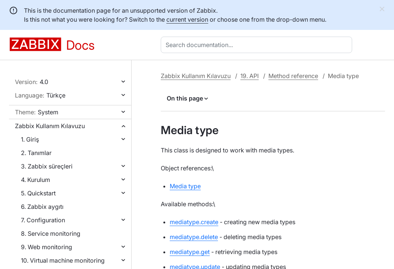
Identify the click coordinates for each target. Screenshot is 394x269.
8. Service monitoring (50, 233)
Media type (185, 186)
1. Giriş (30, 139)
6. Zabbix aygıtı (42, 206)
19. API (249, 76)
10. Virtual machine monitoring (63, 260)
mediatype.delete (194, 237)
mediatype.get (190, 252)
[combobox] (258, 45)
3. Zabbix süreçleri (47, 166)
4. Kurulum (35, 179)
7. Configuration (43, 220)
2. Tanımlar (36, 153)
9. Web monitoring (46, 247)
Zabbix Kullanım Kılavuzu (50, 126)
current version (187, 19)
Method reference (293, 76)
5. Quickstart (38, 193)
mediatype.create (194, 222)
